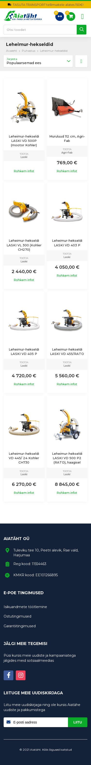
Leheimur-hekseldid (53, 50)
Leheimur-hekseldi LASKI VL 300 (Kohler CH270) (24, 245)
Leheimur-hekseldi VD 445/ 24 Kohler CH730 (24, 458)
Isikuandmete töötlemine (25, 607)
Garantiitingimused (20, 626)
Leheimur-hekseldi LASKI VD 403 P (67, 243)
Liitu (78, 722)
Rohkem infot (24, 171)
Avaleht (11, 50)
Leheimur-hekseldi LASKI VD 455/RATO (67, 351)
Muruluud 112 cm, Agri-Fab (67, 138)
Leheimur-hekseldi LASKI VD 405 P (24, 351)
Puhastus (28, 50)
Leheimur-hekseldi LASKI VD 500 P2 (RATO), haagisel (67, 458)
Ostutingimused (17, 616)
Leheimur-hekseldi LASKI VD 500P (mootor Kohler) (24, 140)
